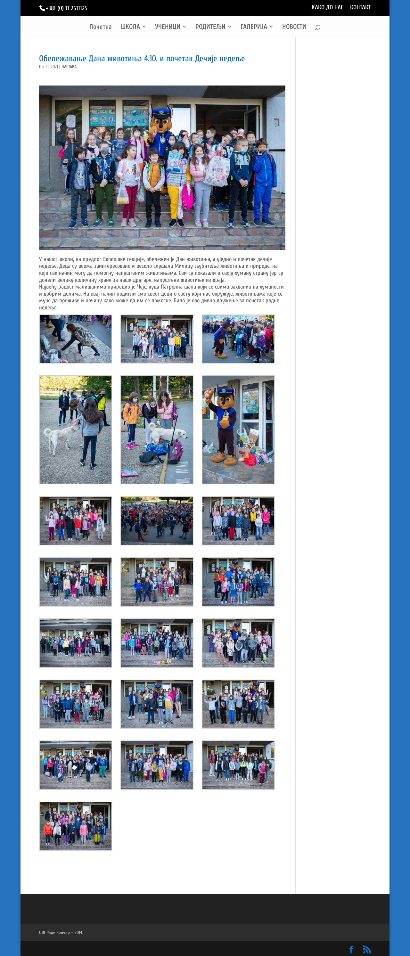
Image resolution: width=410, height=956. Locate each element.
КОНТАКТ (360, 7)
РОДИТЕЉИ (210, 27)
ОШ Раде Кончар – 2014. (61, 932)
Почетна (100, 27)
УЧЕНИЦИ (167, 27)
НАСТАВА (69, 66)
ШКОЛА (130, 27)
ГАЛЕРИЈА (254, 27)
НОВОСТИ (294, 27)
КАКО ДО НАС (328, 7)
